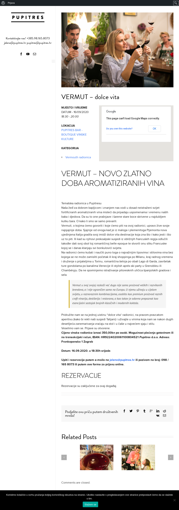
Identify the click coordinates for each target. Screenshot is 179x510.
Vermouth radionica (78, 157)
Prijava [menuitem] (11, 2)
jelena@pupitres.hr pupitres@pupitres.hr (27, 43)
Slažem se (90, 504)
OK (154, 128)
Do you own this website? (119, 128)
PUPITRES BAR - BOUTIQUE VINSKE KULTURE (74, 134)
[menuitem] (3, 3)
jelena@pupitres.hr (122, 360)
